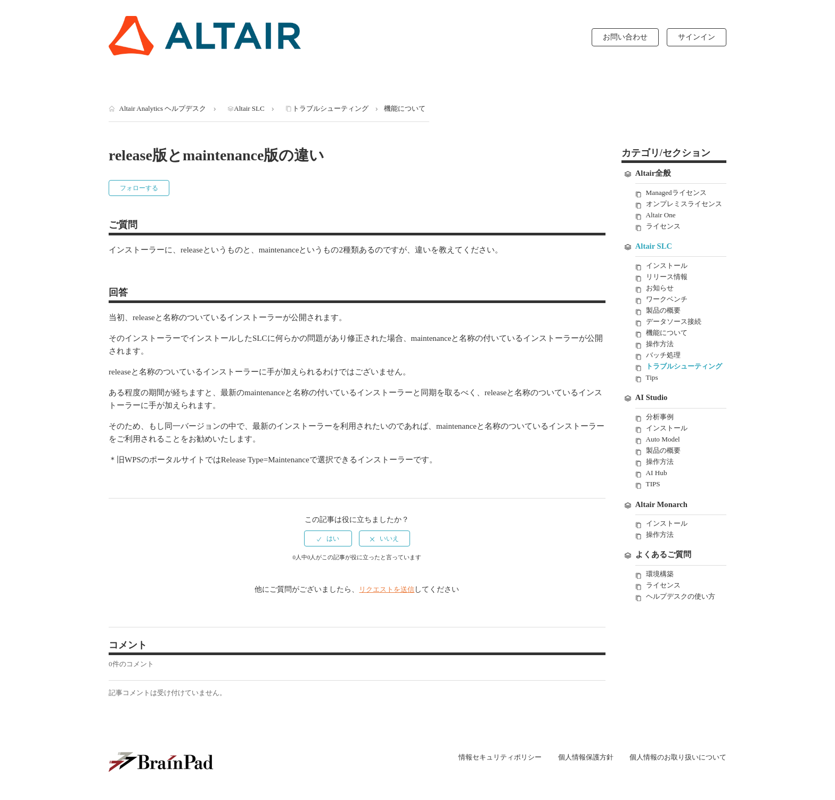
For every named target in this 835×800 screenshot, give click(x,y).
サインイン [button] (696, 37)
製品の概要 (664, 324)
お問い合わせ (625, 37)
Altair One (661, 226)
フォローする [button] (139, 188)
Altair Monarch (662, 532)
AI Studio (651, 423)
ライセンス (664, 237)
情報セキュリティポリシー (484, 757)
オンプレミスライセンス (683, 209)
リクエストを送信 (386, 589)
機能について (404, 108)
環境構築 (661, 603)
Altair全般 (653, 173)
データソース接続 (676, 335)
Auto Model (663, 465)
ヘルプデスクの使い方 (683, 626)
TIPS (653, 511)
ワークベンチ (668, 312)
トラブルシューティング (330, 108)
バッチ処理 (664, 369)
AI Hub (657, 500)
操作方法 (661, 358)
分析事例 (661, 442)
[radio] (328, 538)
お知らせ (661, 300)
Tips (652, 402)
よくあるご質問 (663, 583)
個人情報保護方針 (575, 757)
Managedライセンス (678, 193)
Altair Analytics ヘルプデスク (163, 108)
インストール (668, 277)
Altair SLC (249, 108)
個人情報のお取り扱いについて (674, 757)
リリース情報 (668, 289)
